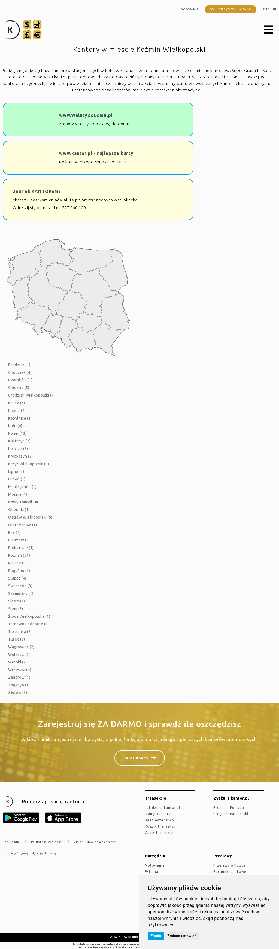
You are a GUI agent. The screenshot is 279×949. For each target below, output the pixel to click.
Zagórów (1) (19, 677)
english (269, 9)
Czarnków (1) (20, 380)
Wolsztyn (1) (20, 654)
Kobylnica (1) (20, 418)
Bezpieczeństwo (159, 820)
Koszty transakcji (160, 826)
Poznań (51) (19, 555)
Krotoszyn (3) (20, 456)
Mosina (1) (17, 494)
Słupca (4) (17, 578)
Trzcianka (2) (20, 631)
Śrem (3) (15, 609)
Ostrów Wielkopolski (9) (30, 517)
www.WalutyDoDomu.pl (86, 115)
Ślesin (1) (16, 601)
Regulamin (11, 841)
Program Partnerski (230, 814)
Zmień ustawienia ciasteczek (95, 841)
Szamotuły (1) (21, 593)
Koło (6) (15, 426)
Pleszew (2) (19, 540)
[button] (269, 30)
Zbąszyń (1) (19, 685)
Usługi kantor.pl (159, 814)
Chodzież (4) (19, 372)
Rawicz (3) (17, 563)
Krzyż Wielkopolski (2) (28, 464)
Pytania (151, 871)
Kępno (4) (17, 410)
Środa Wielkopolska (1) (29, 616)
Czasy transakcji (159, 832)
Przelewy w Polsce (229, 865)
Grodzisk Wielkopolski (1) (31, 395)
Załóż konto (135, 758)
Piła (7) (14, 532)
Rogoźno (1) (19, 570)
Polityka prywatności (46, 841)
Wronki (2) (17, 662)
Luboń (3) (16, 479)
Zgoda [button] (155, 936)
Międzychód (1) (22, 487)
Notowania (155, 865)
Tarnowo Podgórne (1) (28, 624)
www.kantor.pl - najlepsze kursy (96, 153)
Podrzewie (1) (21, 548)
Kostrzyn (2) (19, 441)
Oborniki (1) (19, 509)
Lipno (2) (16, 471)
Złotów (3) (17, 692)
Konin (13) (17, 433)
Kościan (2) (18, 448)
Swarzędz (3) (20, 586)
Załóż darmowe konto (230, 9)
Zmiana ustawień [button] (181, 936)
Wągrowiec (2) (21, 647)
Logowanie (189, 9)
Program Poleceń (228, 807)
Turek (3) (16, 639)
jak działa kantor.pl (162, 807)
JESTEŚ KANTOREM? (37, 191)
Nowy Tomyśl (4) (23, 502)
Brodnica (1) (19, 365)
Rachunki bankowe (229, 871)
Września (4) (19, 670)
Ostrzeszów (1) (22, 525)
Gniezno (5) (18, 387)
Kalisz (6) (16, 403)
